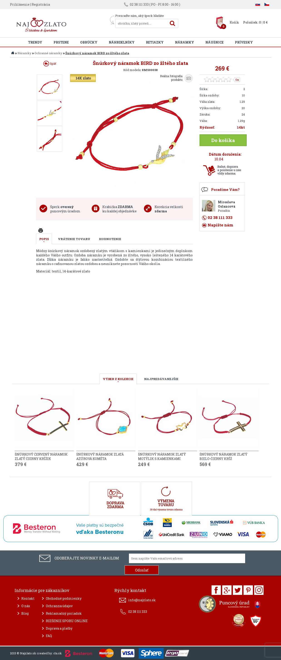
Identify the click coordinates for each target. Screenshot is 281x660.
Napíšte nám (220, 225)
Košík (234, 22)
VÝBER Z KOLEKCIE (118, 379)
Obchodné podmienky (63, 598)
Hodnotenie (110, 239)
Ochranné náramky (48, 53)
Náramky (184, 42)
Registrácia (41, 4)
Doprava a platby (59, 628)
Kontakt (28, 598)
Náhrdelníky (122, 42)
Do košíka (223, 140)
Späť (49, 63)
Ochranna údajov (59, 606)
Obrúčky (88, 42)
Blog (25, 613)
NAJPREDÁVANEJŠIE (161, 379)
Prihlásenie (20, 4)
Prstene (61, 42)
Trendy (35, 42)
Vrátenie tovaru (74, 239)
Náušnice (214, 42)
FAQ (49, 636)
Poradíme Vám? (225, 189)
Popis (44, 239)
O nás (25, 606)
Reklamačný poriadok (64, 613)
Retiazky (155, 42)
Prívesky (244, 42)
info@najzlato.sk (142, 600)
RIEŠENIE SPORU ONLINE (67, 621)
